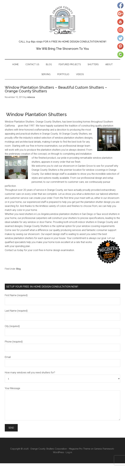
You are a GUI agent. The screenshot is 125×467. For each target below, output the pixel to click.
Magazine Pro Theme (79, 449)
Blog (18, 269)
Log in (69, 452)
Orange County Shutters (62, 20)
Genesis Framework (104, 449)
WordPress (58, 452)
